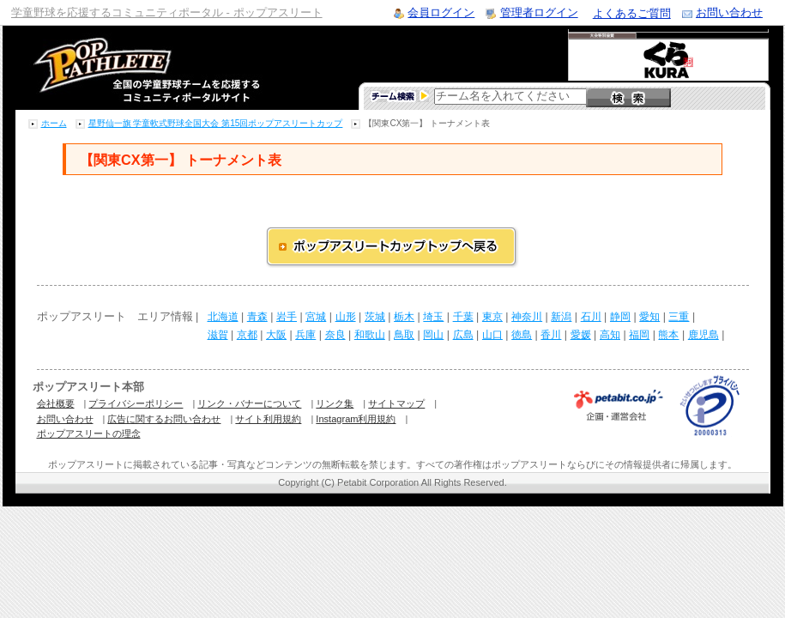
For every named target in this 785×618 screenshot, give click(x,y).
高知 (610, 335)
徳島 (521, 335)
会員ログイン (441, 12)
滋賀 (218, 335)
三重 (678, 317)
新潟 (561, 317)
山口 (492, 335)
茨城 (375, 317)
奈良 (335, 335)
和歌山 (369, 335)
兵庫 (305, 335)
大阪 (276, 335)
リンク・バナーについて (249, 403)
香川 (550, 335)
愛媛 (581, 335)
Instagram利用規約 (356, 419)
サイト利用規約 (268, 419)
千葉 (463, 317)
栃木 (404, 317)
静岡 (620, 317)
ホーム (54, 123)
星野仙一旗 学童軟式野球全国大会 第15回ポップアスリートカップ (215, 123)
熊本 (668, 335)
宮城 (315, 317)
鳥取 (404, 335)
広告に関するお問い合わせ (163, 419)
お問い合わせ (729, 12)
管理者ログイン (539, 12)
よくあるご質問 (632, 13)
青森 (257, 317)
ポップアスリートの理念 (89, 433)
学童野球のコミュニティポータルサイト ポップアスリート (126, 68)
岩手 (286, 317)
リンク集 (334, 403)
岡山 (433, 335)
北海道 (223, 317)
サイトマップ (396, 403)
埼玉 (433, 317)
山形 (345, 317)
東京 (492, 317)
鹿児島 (703, 335)
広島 (463, 335)
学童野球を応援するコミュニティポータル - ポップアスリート (167, 12)
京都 (247, 335)
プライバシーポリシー (135, 403)
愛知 (649, 317)
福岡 (639, 335)
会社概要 (56, 403)
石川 (591, 317)
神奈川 (526, 317)
